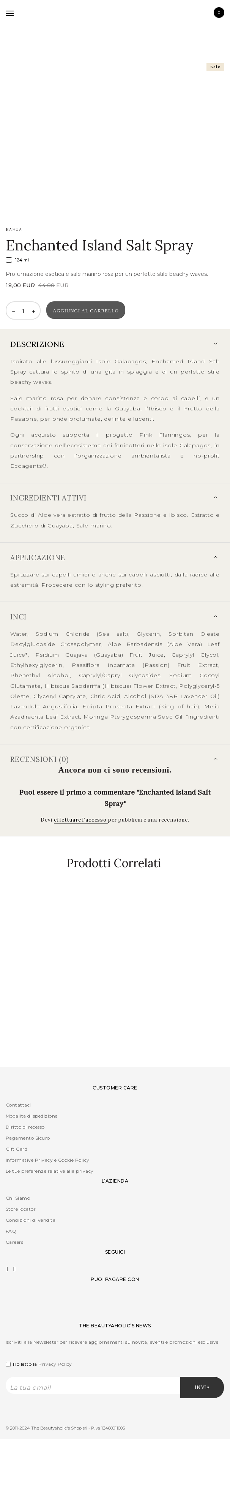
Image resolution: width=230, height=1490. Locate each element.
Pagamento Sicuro (28, 1138)
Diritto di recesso (25, 1127)
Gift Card (16, 1149)
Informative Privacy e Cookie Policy (48, 1160)
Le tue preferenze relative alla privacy (50, 1171)
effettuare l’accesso (81, 820)
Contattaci (18, 1105)
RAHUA (14, 229)
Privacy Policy (55, 1364)
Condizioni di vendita (30, 1220)
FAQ (11, 1231)
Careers (14, 1242)
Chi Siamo (18, 1198)
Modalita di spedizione (32, 1116)
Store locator (21, 1209)
